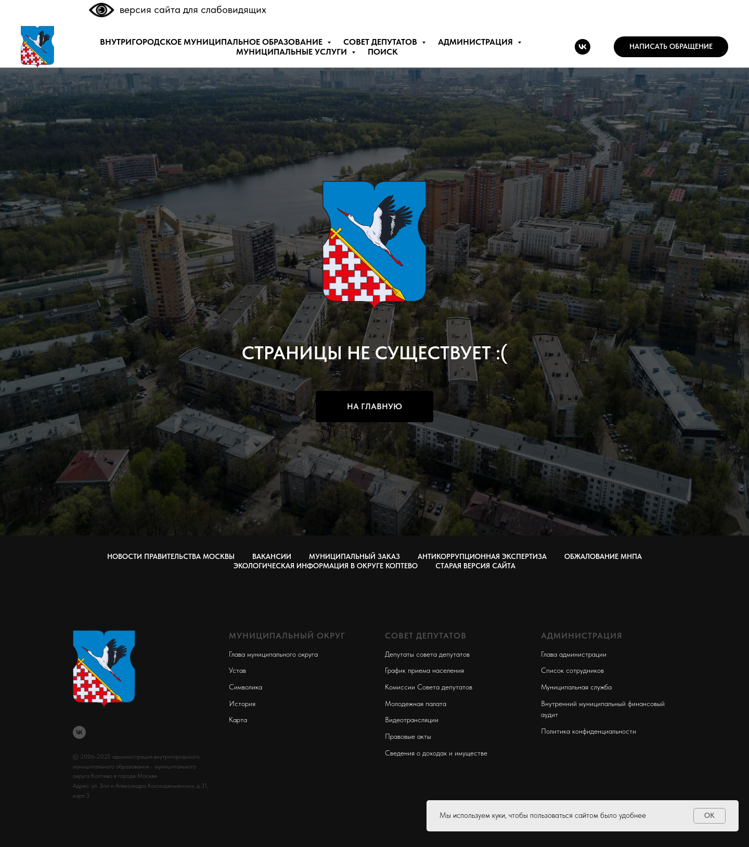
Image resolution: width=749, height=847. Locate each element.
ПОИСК (383, 52)
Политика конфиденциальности (588, 731)
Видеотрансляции (411, 719)
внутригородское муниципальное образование (212, 42)
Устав (237, 670)
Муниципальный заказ (354, 556)
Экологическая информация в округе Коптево (326, 566)
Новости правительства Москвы (171, 556)
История (242, 703)
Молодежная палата (415, 703)
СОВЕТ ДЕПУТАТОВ (381, 42)
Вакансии (271, 556)
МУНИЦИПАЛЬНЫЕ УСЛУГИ (292, 52)
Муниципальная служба (576, 687)
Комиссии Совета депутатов (428, 687)
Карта (238, 719)
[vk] (582, 47)
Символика (245, 687)
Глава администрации (573, 654)
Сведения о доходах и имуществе (436, 753)
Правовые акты (408, 736)
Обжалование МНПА (603, 556)
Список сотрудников (572, 670)
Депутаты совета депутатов (427, 654)
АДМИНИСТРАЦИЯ (476, 42)
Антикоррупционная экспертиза (482, 556)
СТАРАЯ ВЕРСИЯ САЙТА (475, 566)
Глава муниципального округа (273, 654)
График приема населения (424, 670)
